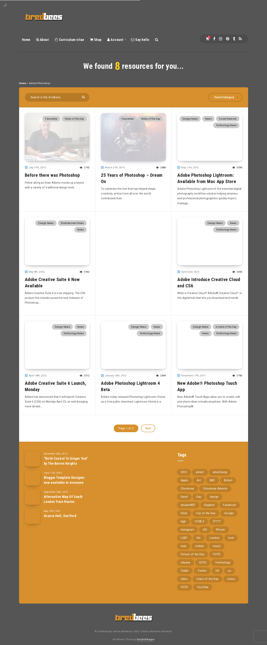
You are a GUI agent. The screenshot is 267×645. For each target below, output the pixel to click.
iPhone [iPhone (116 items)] (220, 525)
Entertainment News (72, 223)
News (208, 118)
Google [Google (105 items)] (229, 509)
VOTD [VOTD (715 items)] (184, 583)
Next (148, 423)
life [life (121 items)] (199, 533)
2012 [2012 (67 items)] (184, 468)
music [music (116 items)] (217, 542)
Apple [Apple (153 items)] (184, 476)
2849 (161, 371)
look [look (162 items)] (231, 533)
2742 (85, 167)
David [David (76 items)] (184, 492)
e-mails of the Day (226, 322)
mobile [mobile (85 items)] (199, 542)
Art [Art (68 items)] (199, 476)
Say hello (140, 40)
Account (115, 40)
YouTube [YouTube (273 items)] (202, 583)
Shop (96, 40)
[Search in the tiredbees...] (57, 97)
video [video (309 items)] (184, 574)
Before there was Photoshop (52, 175)
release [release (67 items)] (185, 558)
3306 (237, 271)
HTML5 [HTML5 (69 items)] (199, 517)
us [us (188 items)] (229, 566)
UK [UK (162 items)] (217, 566)
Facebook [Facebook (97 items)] (229, 500)
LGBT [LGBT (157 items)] (184, 533)
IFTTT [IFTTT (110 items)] (217, 517)
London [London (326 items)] (214, 533)
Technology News (226, 125)
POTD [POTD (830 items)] (216, 550)
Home (26, 40)
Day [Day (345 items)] (198, 492)
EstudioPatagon (145, 635)
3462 (85, 271)
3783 (237, 371)
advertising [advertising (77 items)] (220, 468)
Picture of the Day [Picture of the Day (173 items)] (192, 550)
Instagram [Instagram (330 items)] (187, 525)
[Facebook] (214, 38)
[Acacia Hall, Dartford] (32, 511)
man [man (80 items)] (183, 542)
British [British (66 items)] (228, 476)
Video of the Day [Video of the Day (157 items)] (207, 574)
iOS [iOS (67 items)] (205, 525)
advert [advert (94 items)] (200, 468)
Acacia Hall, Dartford (60, 512)
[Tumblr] (234, 38)
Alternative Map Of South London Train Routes (63, 494)
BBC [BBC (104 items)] (212, 476)
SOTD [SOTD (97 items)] (202, 558)
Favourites (51, 118)
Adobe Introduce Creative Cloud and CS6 (208, 282)
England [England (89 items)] (209, 500)
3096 (237, 167)
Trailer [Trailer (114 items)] (185, 566)
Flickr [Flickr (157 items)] (184, 509)
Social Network (227, 118)
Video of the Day (74, 118)
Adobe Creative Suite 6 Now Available (52, 282)
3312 (85, 371)
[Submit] (84, 97)
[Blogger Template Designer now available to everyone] (32, 473)
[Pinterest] (227, 38)
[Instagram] (220, 38)
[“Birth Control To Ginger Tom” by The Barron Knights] (32, 454)
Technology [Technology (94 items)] (222, 558)
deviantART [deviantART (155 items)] (188, 500)
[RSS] (240, 38)
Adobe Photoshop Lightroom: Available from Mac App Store (206, 178)
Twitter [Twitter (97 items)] (202, 566)
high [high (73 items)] (183, 517)
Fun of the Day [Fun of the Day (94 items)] (205, 509)
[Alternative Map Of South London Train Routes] (32, 492)
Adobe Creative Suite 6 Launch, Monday (55, 382)
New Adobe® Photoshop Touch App (207, 382)
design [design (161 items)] (214, 492)
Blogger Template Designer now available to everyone (64, 475)
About (42, 40)
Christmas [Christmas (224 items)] (187, 484)
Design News (190, 118)
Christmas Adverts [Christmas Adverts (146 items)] (215, 484)
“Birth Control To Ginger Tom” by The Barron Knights (66, 456)
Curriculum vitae (69, 40)
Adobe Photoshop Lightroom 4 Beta (130, 382)
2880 (161, 167)
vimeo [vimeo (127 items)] (231, 574)
